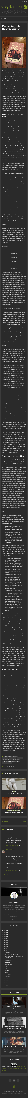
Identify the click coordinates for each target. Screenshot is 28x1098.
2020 (5, 936)
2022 (5, 932)
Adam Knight (9, 849)
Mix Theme (23, 1093)
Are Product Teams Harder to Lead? (14, 1046)
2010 (5, 982)
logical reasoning (6, 92)
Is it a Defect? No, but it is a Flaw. (14, 793)
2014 (5, 948)
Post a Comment (8, 874)
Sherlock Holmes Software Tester (11, 761)
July (6, 966)
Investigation (6, 759)
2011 (5, 980)
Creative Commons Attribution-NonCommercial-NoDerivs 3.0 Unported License (14, 1068)
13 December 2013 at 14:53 (12, 845)
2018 (5, 940)
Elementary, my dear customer (14, 812)
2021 (5, 934)
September (7, 964)
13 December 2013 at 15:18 (12, 870)
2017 (5, 942)
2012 (5, 978)
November (7, 960)
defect (14, 791)
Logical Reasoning (15, 759)
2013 (5, 950)
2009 (5, 985)
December (7, 952)
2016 (5, 944)
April (6, 970)
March (6, 972)
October (7, 962)
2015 (5, 946)
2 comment (13, 32)
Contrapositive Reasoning (11, 756)
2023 (5, 930)
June (6, 968)
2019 (5, 938)
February (7, 974)
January (7, 976)
